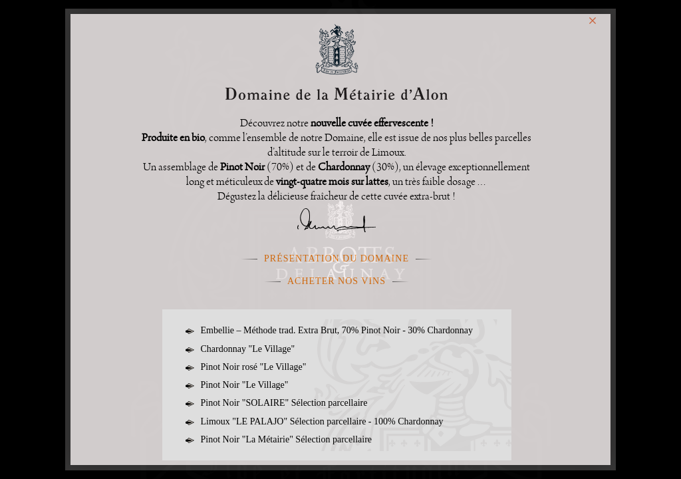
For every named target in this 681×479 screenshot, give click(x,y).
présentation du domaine (336, 258)
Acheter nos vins (336, 281)
